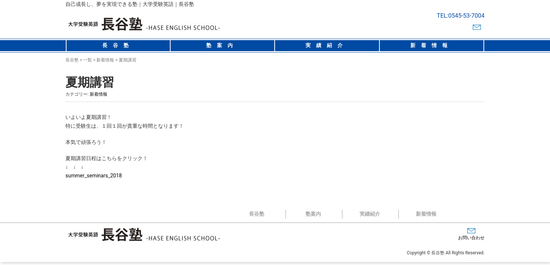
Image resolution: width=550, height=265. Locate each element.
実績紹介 (327, 45)
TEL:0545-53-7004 (461, 15)
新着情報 (431, 45)
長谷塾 (118, 45)
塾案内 (222, 45)
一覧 (87, 60)
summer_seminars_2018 (93, 176)
